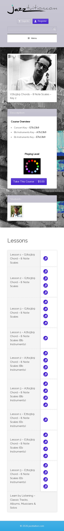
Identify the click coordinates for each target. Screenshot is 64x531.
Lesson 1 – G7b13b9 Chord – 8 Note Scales (22, 258)
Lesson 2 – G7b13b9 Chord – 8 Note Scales (22, 282)
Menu (32, 38)
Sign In (24, 21)
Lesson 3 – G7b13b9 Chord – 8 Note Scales (22, 312)
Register (40, 21)
